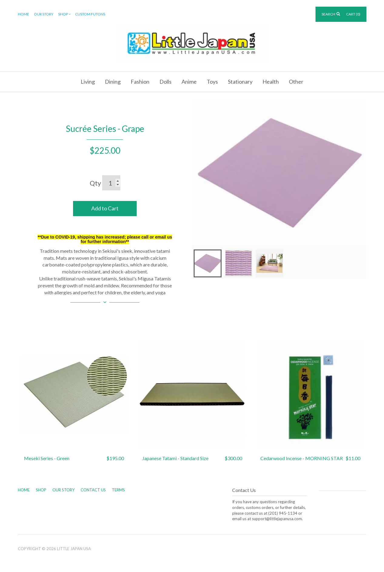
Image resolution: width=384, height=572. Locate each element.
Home (23, 14)
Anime (189, 81)
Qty (95, 183)
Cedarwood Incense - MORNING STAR (301, 458)
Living (88, 81)
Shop (65, 14)
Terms (118, 489)
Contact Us (93, 489)
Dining (113, 81)
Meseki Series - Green (46, 458)
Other (296, 81)
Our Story (43, 14)
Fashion (140, 81)
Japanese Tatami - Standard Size (175, 458)
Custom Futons (90, 14)
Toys (212, 81)
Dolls (165, 81)
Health (270, 81)
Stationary (240, 81)
